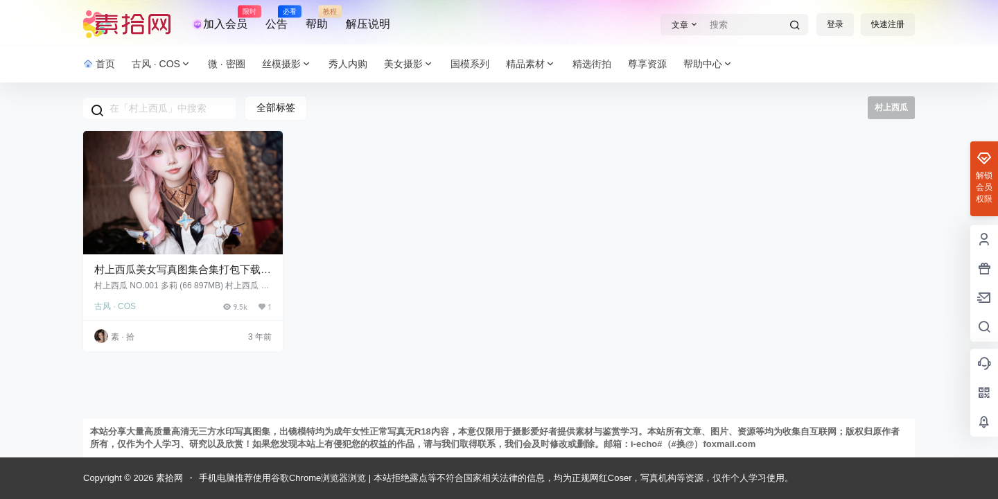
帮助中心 (708, 64)
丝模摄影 (287, 64)
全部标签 (275, 107)
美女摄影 (409, 64)
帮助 (317, 18)
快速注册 (887, 24)
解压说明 (368, 24)
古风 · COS (161, 64)
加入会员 (219, 18)
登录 (835, 24)
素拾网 (168, 478)
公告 (276, 18)
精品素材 (531, 64)
